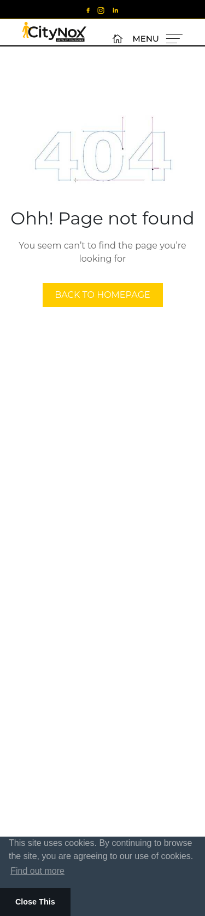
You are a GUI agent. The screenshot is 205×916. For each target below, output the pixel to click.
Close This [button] (35, 901)
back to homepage (102, 295)
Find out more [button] (37, 870)
